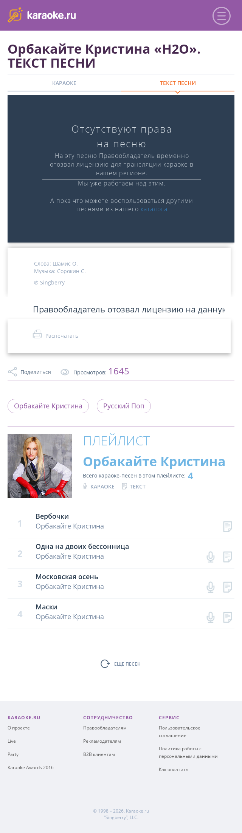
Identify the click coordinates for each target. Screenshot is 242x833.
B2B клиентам (99, 754)
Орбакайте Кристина (48, 405)
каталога (154, 209)
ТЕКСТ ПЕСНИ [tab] (178, 83)
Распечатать (61, 335)
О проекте (19, 728)
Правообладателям (105, 728)
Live (12, 741)
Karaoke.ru (137, 811)
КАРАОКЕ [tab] (64, 83)
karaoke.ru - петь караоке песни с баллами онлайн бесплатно (68, 14)
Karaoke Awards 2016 (31, 767)
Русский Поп (123, 405)
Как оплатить (173, 769)
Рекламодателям (102, 741)
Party (13, 754)
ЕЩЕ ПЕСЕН (127, 664)
